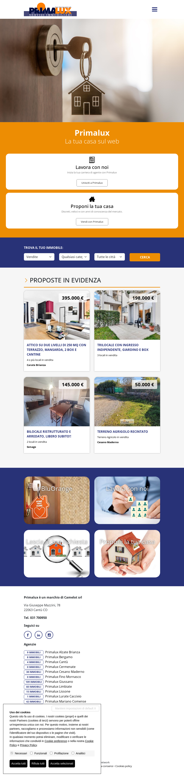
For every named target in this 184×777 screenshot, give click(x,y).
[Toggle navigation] (154, 9)
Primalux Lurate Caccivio (52, 696)
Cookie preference (56, 741)
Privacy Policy (28, 745)
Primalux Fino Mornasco (52, 677)
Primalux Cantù (46, 662)
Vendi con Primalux (92, 221)
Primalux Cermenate (50, 667)
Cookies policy (123, 766)
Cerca (145, 257)
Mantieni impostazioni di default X (75, 708)
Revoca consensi (103, 766)
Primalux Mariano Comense (55, 701)
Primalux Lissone (47, 691)
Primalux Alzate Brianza (52, 652)
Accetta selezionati (61, 763)
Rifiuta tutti (38, 763)
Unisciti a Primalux (92, 183)
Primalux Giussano (48, 681)
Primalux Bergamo (48, 657)
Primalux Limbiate (48, 686)
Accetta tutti (18, 763)
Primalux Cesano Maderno (54, 671)
